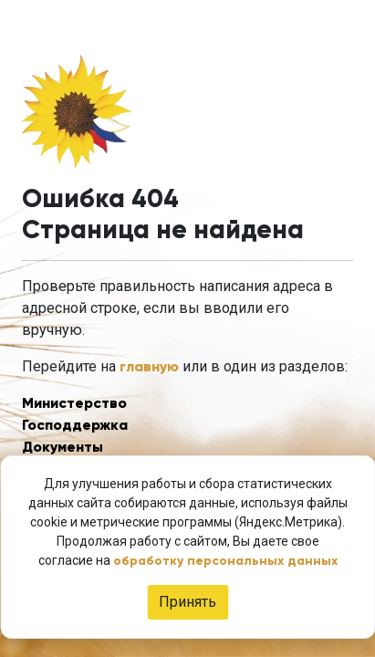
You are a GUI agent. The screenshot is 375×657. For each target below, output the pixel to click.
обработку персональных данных (225, 560)
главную (149, 366)
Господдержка (75, 424)
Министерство (74, 403)
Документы (62, 446)
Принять (187, 601)
